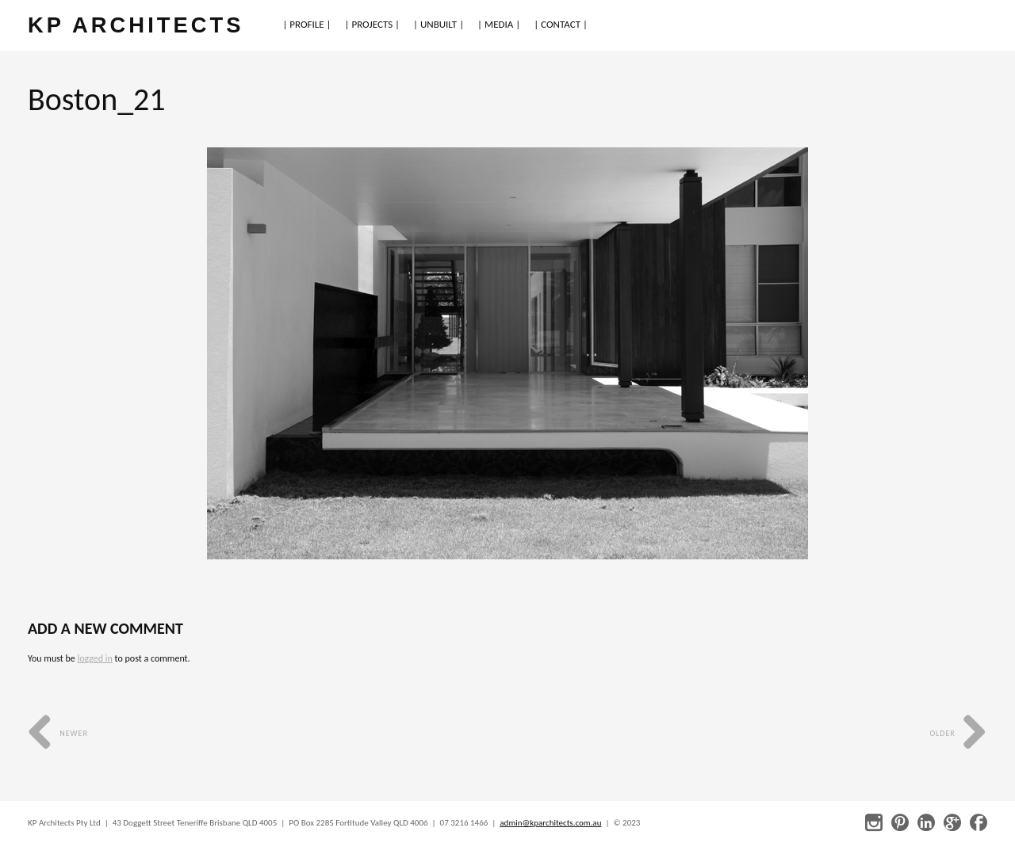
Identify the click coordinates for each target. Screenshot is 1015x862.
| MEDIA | (498, 24)
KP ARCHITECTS (135, 25)
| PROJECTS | (372, 24)
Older (958, 733)
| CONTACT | (561, 24)
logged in (94, 658)
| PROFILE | (306, 24)
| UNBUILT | (438, 24)
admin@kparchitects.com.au (550, 823)
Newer (58, 733)
